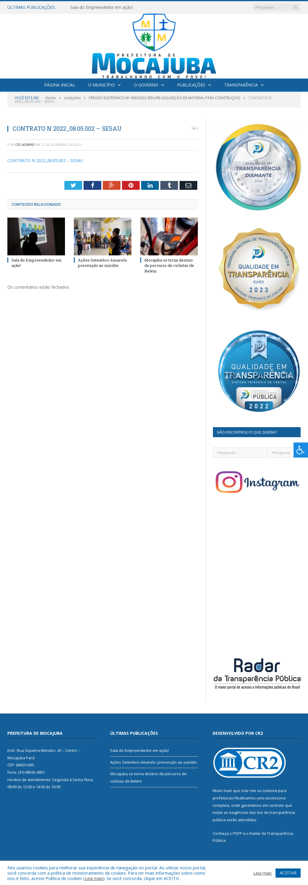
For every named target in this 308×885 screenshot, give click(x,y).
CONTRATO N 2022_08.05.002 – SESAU (45, 160)
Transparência (241, 85)
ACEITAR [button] (288, 873)
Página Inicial (59, 85)
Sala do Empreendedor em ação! (101, 7)
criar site (248, 790)
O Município (101, 85)
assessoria (275, 798)
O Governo (146, 85)
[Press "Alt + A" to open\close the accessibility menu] (301, 450)
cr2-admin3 (25, 144)
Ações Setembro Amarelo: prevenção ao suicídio (103, 262)
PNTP (237, 833)
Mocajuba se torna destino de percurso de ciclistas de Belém (169, 265)
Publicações (191, 85)
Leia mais (94, 878)
